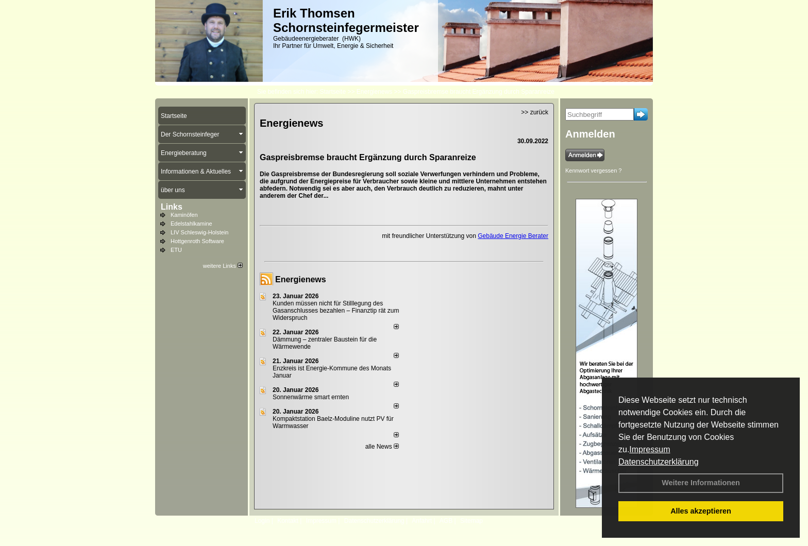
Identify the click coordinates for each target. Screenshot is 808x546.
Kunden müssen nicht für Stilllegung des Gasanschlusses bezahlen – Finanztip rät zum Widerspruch (336, 310)
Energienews (300, 279)
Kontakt (287, 520)
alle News (382, 446)
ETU (176, 250)
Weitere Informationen (701, 483)
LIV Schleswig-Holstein (200, 232)
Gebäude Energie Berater (513, 236)
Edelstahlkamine (191, 223)
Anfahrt (422, 520)
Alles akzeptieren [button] (700, 511)
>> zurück (534, 112)
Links (171, 206)
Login (262, 520)
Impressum (649, 449)
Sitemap (471, 520)
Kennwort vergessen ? (593, 170)
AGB (446, 520)
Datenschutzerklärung (658, 461)
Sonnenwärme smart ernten (311, 397)
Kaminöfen (184, 215)
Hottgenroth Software (197, 241)
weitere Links (223, 266)
